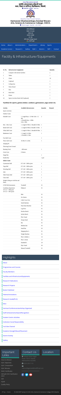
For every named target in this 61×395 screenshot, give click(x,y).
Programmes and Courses (11, 267)
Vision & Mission (6, 360)
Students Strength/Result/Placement (15, 331)
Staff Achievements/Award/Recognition (16, 313)
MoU (4, 304)
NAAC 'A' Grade (30, 31)
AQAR (3, 382)
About (10, 45)
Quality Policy (5, 384)
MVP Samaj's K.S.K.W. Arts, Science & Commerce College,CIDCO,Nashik (39, 392)
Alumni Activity (8, 336)
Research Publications (10, 281)
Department (33, 45)
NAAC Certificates (6, 371)
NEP (49, 49)
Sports (49, 45)
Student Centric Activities (11, 317)
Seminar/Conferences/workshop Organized (17, 308)
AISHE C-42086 (30, 35)
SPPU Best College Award (30, 39)
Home (3, 45)
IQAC (34, 49)
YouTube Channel (9, 326)
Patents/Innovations (9, 294)
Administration (20, 45)
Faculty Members (9, 272)
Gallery (27, 49)
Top (3, 392)
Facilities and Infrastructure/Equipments (16, 276)
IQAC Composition (7, 365)
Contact (56, 49)
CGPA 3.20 (30, 33)
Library (42, 45)
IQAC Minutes (5, 368)
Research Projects (9, 285)
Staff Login (30, 41)
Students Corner (7, 49)
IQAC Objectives (6, 363)
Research (19, 49)
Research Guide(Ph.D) (10, 299)
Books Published (8, 290)
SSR (2, 379)
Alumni (42, 49)
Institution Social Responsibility (13, 322)
